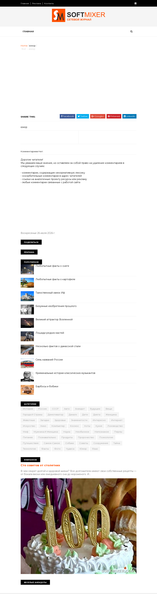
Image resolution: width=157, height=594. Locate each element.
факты (45, 448)
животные (29, 420)
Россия (42, 408)
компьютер (58, 426)
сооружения (100, 443)
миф (25, 431)
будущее (95, 408)
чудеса (70, 448)
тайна (116, 443)
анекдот (80, 408)
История (28, 408)
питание (28, 437)
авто (67, 408)
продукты (67, 437)
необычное (82, 431)
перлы (118, 431)
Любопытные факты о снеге (52, 265)
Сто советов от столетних (40, 465)
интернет (116, 420)
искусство (29, 426)
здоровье (60, 420)
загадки (44, 420)
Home (24, 45)
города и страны (32, 414)
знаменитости (79, 420)
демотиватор (55, 414)
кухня (99, 426)
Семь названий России (49, 359)
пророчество (86, 437)
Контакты (49, 3)
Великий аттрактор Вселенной (54, 319)
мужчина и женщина (46, 431)
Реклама (36, 3)
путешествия (30, 443)
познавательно (47, 437)
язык (95, 448)
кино (43, 426)
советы (83, 443)
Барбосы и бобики (47, 386)
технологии (29, 448)
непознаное (102, 431)
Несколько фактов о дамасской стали (58, 346)
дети (85, 414)
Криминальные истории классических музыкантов (65, 373)
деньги (73, 414)
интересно (99, 420)
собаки (69, 443)
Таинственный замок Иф (50, 292)
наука (66, 431)
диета (96, 414)
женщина (111, 414)
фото (57, 448)
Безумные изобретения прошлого (56, 306)
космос (74, 426)
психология (106, 437)
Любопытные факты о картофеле (55, 279)
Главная (25, 3)
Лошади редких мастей (50, 332)
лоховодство (115, 426)
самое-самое (52, 443)
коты (87, 426)
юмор (32, 45)
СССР (55, 408)
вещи (109, 408)
